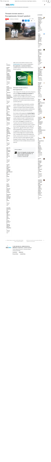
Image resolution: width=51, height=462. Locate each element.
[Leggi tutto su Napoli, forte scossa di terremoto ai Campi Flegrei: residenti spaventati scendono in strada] (8, 73)
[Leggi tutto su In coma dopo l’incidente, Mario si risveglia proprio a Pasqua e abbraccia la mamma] (40, 72)
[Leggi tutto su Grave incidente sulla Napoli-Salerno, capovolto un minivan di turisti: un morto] (8, 134)
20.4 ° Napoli (5, 1)
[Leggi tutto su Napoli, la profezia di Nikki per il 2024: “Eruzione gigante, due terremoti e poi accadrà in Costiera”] (40, 166)
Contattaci (15, 252)
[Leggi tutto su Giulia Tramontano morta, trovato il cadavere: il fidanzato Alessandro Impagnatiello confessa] (8, 92)
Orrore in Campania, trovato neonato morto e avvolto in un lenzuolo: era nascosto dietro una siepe (25, 154)
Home (6, 7)
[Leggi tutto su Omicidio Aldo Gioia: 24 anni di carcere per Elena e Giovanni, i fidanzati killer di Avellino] (8, 113)
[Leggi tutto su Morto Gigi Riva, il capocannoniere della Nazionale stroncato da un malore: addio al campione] (40, 105)
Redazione (21, 252)
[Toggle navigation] (44, 5)
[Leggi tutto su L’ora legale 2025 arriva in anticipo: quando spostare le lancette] (40, 38)
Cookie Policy (22, 254)
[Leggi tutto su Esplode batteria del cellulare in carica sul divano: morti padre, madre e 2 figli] (40, 55)
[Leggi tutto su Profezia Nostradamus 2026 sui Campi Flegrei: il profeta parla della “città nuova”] (40, 23)
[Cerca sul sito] (44, 1)
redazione (12, 19)
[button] (50, 1)
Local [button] (48, 2)
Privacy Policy (15, 254)
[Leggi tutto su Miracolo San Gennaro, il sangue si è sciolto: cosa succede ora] (8, 152)
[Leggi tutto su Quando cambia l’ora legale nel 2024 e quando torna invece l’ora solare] (40, 88)
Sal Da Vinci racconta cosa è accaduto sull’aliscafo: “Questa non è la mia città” (34, 241)
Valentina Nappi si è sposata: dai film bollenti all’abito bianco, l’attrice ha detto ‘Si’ (15, 241)
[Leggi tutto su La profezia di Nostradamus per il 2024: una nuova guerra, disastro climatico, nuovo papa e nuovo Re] (40, 145)
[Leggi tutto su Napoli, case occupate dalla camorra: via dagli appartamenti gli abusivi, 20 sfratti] (8, 170)
